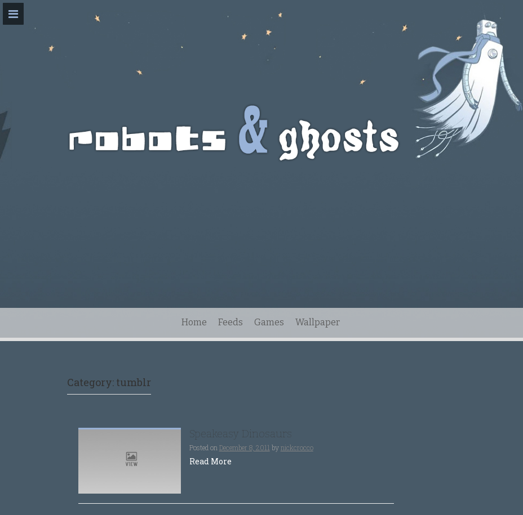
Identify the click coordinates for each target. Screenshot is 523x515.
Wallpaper (317, 322)
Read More (210, 461)
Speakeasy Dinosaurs (240, 433)
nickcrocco (297, 447)
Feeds (230, 322)
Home (194, 322)
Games (269, 322)
